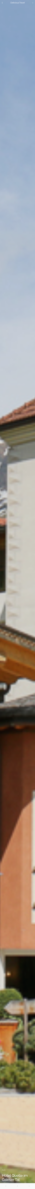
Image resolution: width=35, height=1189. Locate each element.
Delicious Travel (17, 2)
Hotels (4, 1170)
